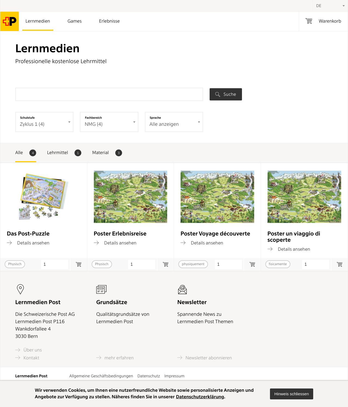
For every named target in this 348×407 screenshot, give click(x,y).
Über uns (28, 350)
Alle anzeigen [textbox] (164, 124)
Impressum (174, 376)
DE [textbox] (318, 5)
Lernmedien (38, 21)
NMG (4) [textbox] (93, 124)
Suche (225, 94)
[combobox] (330, 5)
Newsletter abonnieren (204, 357)
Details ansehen (28, 243)
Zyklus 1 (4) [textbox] (32, 124)
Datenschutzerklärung (200, 397)
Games (74, 21)
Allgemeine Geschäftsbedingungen (101, 376)
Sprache (155, 118)
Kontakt (27, 357)
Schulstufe (27, 118)
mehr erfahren (115, 357)
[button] (291, 393)
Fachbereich (93, 118)
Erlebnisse (109, 21)
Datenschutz (148, 376)
